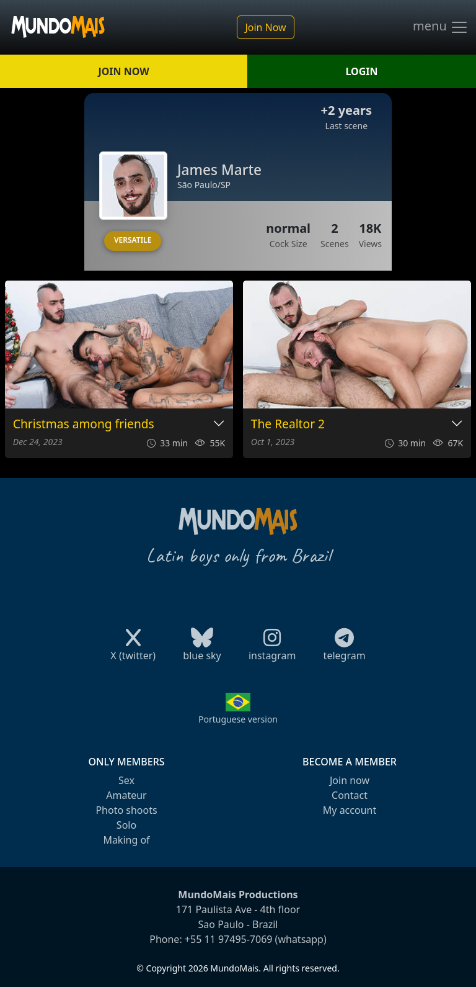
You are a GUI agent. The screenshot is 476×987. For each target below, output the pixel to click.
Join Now (265, 27)
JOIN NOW (123, 71)
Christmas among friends (83, 424)
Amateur (126, 795)
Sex (126, 780)
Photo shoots (126, 810)
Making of (126, 840)
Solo (126, 825)
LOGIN (362, 71)
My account (349, 810)
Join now (349, 780)
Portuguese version (238, 719)
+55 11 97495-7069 (229, 939)
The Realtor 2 (288, 424)
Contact (350, 795)
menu (441, 27)
